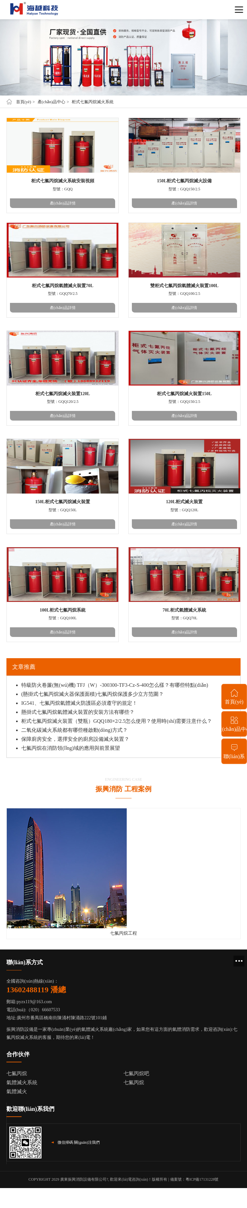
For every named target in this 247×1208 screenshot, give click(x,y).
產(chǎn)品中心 (51, 101)
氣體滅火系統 (21, 1082)
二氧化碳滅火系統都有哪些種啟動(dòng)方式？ (74, 730)
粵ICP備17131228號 (202, 1179)
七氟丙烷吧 (136, 1073)
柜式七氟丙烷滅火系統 (93, 101)
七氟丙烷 (16, 1073)
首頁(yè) (23, 101)
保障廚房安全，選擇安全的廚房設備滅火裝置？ (75, 739)
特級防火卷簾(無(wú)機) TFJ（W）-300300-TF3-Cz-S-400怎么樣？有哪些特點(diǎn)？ (114, 685)
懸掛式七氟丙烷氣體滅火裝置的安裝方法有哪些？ (77, 712)
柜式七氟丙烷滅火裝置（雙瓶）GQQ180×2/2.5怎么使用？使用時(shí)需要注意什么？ (116, 721)
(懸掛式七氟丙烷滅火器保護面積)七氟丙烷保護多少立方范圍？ (92, 694)
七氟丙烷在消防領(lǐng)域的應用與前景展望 (70, 748)
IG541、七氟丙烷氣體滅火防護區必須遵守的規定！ (79, 703)
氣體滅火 (16, 1091)
